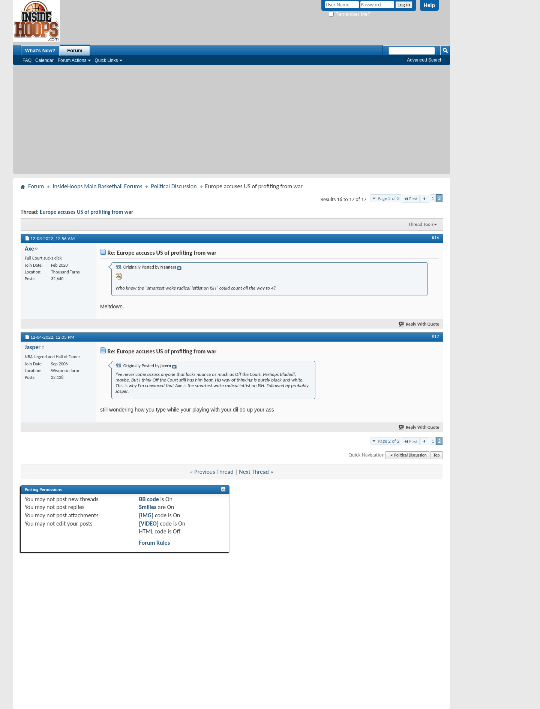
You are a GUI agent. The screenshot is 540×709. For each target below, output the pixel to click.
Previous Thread (214, 471)
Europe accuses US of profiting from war (86, 212)
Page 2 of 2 (388, 198)
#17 (435, 336)
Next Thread (254, 471)
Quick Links (106, 60)
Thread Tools (421, 224)
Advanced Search (424, 60)
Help (429, 5)
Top (437, 455)
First (411, 198)
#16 (435, 237)
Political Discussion (173, 186)
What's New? (40, 50)
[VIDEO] (149, 523)
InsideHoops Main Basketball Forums (97, 186)
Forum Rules (154, 542)
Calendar (44, 60)
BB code (149, 499)
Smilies (147, 507)
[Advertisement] (231, 121)
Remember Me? (349, 14)
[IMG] (146, 515)
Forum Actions (72, 60)
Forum (74, 50)
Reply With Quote (419, 324)
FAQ (27, 60)
